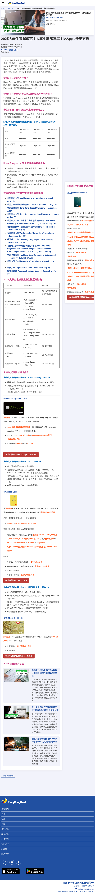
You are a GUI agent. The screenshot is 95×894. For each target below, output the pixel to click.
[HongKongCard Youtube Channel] (12, 862)
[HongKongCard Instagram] (19, 862)
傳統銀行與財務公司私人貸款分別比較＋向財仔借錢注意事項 (44, 673)
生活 (61, 18)
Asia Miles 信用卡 (52, 18)
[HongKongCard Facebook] (6, 862)
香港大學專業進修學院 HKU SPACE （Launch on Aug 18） (32, 204)
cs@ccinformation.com (84, 889)
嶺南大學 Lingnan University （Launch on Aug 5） (29, 267)
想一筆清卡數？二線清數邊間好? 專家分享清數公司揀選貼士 (45, 708)
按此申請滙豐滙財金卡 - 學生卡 (18, 656)
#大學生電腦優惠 (8, 776)
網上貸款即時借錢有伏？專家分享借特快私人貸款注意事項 (44, 740)
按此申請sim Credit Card (16, 580)
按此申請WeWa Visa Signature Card (20, 454)
